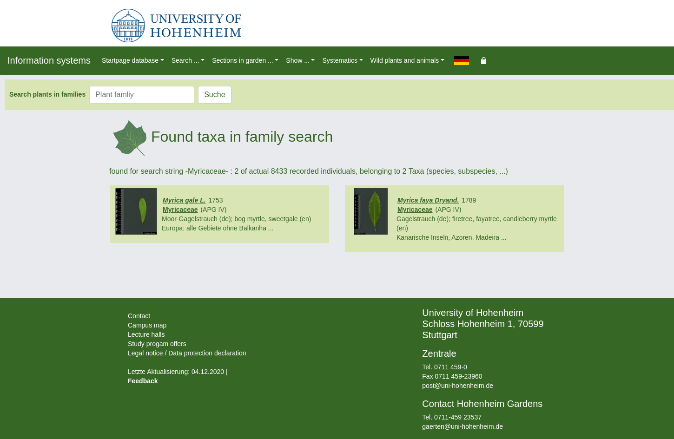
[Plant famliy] (141, 95)
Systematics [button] (339, 60)
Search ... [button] (185, 60)
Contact (139, 316)
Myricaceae (180, 209)
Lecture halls (146, 334)
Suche (214, 94)
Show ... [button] (298, 60)
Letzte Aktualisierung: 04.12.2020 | (178, 371)
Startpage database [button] (130, 60)
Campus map (147, 325)
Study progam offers (157, 343)
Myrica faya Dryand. (428, 200)
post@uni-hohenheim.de (457, 385)
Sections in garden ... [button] (242, 60)
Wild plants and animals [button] (404, 60)
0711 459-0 (450, 367)
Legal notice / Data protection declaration (187, 353)
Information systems (49, 60)
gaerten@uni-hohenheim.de (462, 426)
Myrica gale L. (184, 200)
